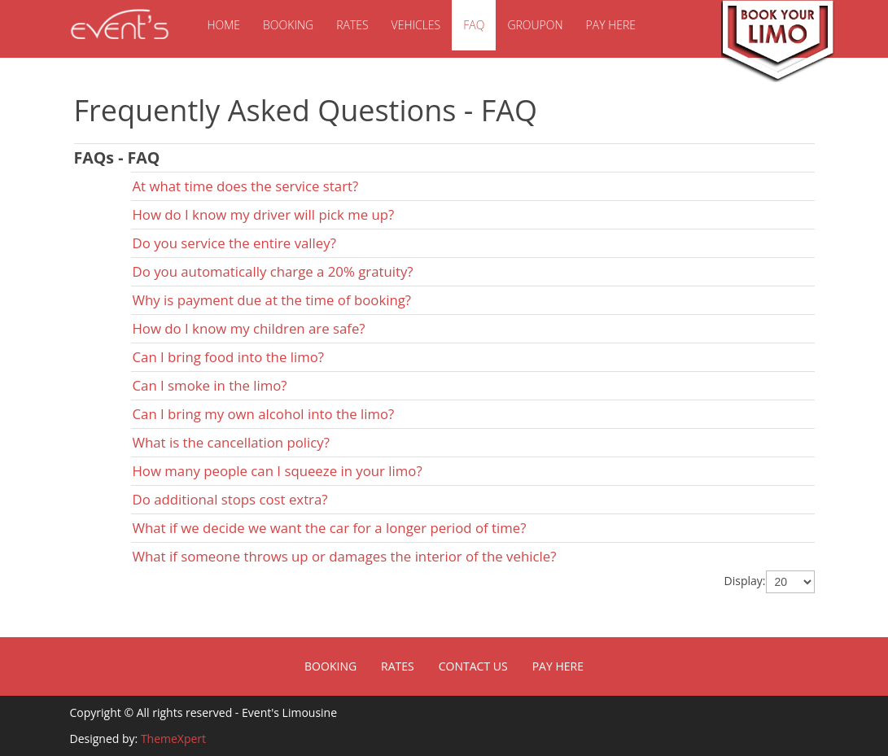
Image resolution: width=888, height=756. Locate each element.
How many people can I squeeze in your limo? (277, 470)
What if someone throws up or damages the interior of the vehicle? (345, 556)
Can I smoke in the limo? (210, 385)
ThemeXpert (173, 738)
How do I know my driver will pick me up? (264, 214)
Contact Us (473, 666)
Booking (288, 25)
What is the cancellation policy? (231, 442)
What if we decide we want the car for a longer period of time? (330, 527)
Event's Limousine (119, 24)
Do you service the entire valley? (234, 243)
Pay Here (611, 25)
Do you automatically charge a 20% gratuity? (273, 271)
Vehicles (416, 25)
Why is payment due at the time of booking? (272, 300)
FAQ (473, 25)
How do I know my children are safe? (249, 328)
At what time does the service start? (246, 186)
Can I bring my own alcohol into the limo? (264, 413)
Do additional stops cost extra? (230, 499)
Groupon (534, 25)
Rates (352, 25)
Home (224, 25)
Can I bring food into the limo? (229, 356)
